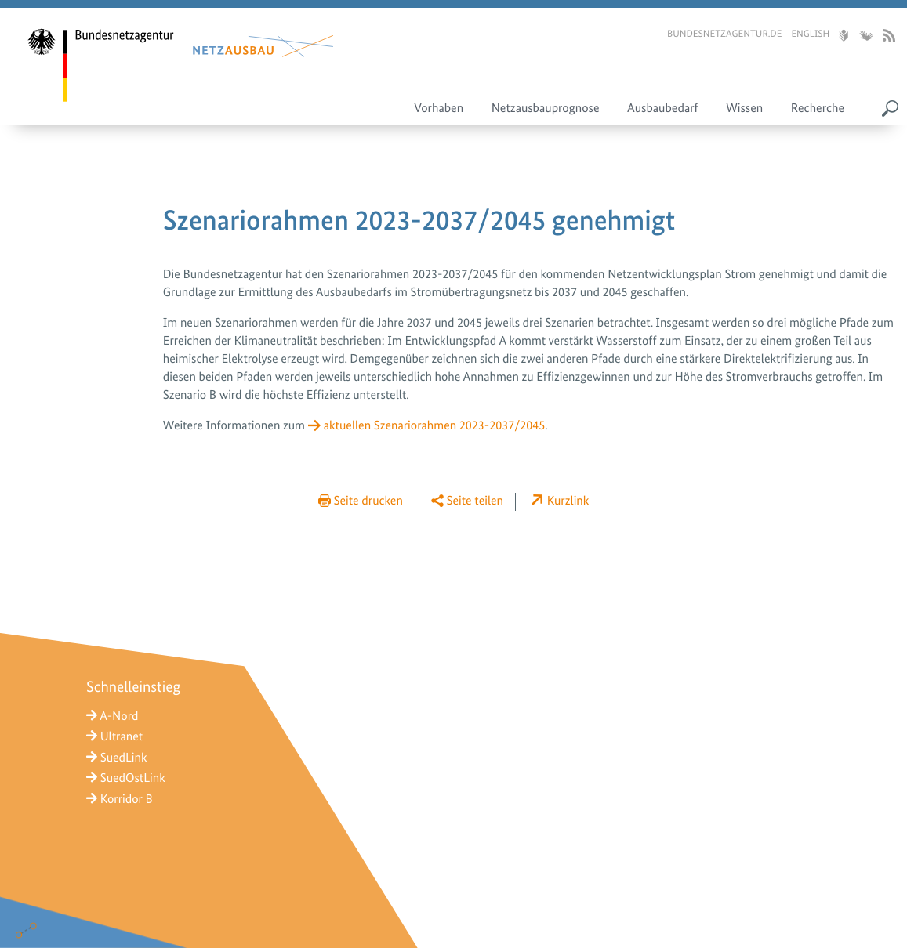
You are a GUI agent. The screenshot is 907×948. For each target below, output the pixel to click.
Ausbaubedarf (662, 107)
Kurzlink (568, 500)
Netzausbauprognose (546, 107)
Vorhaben (438, 107)
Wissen (744, 107)
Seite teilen (475, 500)
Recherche (817, 107)
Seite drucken (368, 500)
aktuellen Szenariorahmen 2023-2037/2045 (435, 425)
